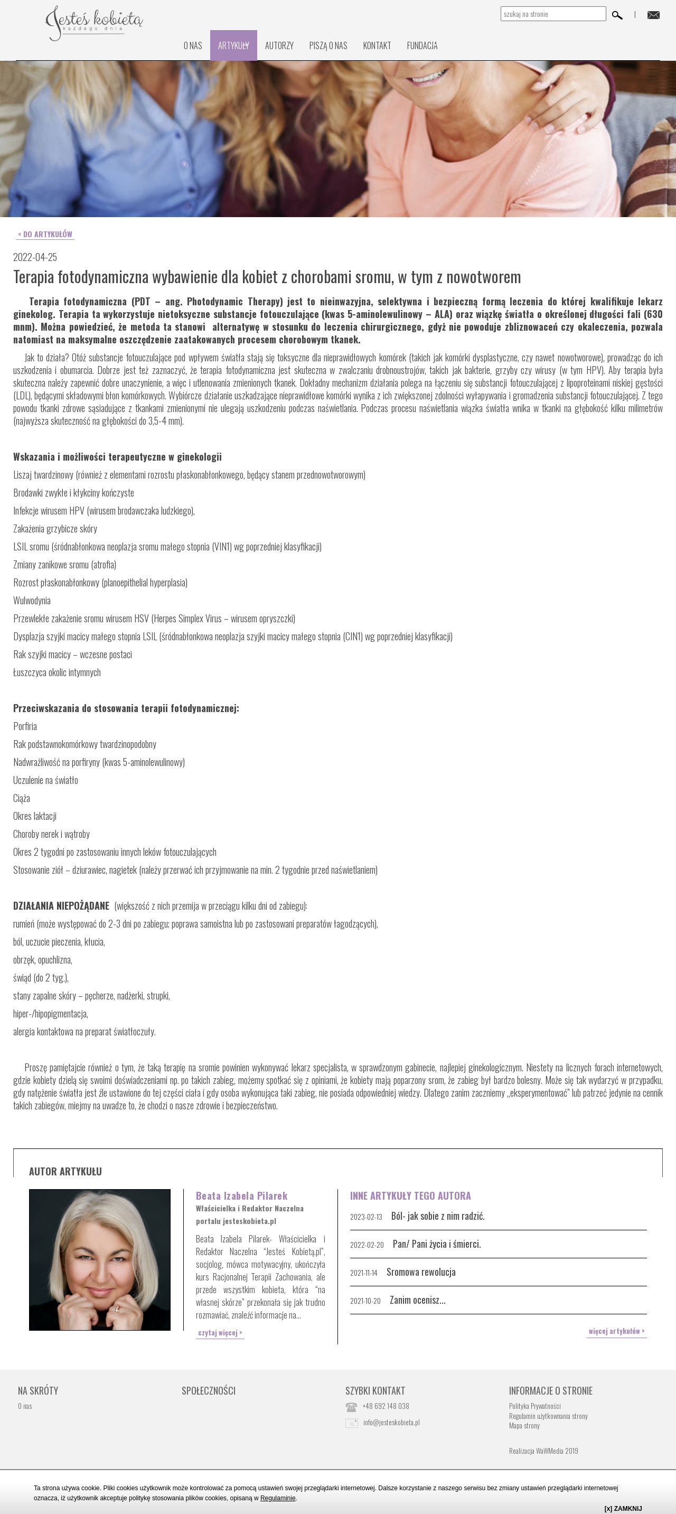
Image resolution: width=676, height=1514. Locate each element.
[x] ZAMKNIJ (623, 1508)
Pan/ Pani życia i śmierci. (437, 1242)
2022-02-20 (367, 1242)
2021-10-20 (365, 1298)
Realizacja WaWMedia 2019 (543, 1447)
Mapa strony (524, 1422)
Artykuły (233, 45)
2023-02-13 (366, 1214)
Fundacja (422, 45)
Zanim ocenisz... (418, 1298)
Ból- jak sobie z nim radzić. (438, 1214)
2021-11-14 (364, 1270)
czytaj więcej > (216, 1329)
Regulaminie (278, 1498)
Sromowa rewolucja (421, 1270)
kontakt (377, 45)
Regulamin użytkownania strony (548, 1412)
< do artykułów (43, 232)
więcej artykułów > (621, 1328)
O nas (193, 45)
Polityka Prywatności (535, 1402)
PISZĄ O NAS (328, 45)
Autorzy (279, 45)
